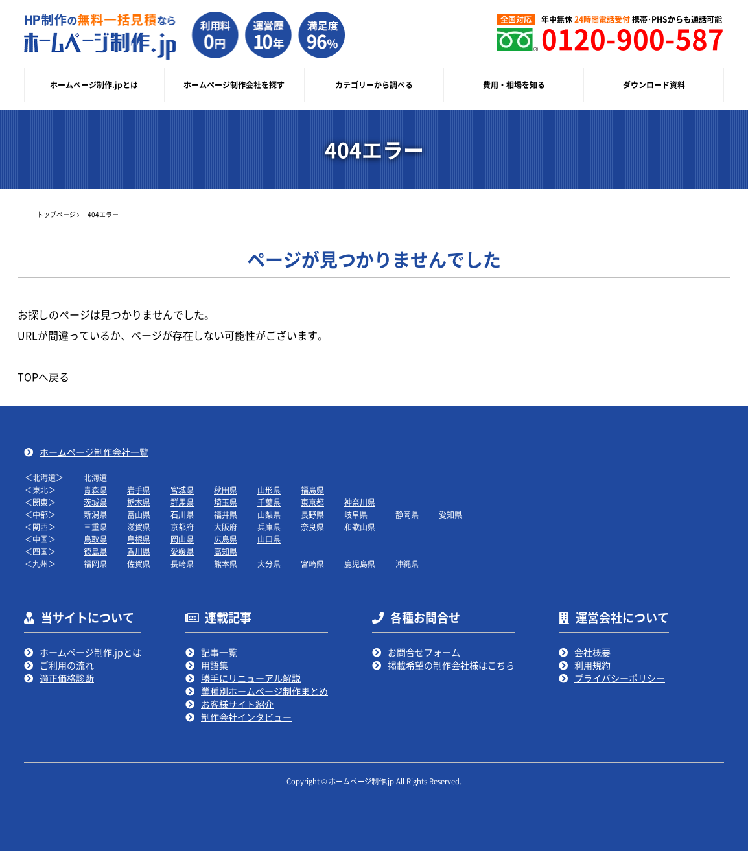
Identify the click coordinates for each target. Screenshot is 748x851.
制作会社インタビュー (246, 716)
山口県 (269, 538)
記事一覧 (219, 652)
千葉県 (269, 501)
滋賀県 (138, 526)
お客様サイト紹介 (237, 703)
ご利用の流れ (67, 665)
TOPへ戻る (43, 376)
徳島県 (95, 551)
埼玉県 (225, 501)
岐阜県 (356, 514)
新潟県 (95, 514)
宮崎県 (312, 563)
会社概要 (592, 652)
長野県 (312, 514)
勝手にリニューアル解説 (251, 677)
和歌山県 (359, 526)
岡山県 (182, 538)
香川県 (138, 551)
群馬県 (182, 501)
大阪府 (225, 526)
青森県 (95, 489)
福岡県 (95, 563)
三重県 (95, 526)
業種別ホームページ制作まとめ (264, 690)
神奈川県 (359, 501)
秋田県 (225, 489)
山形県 (269, 489)
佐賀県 (138, 563)
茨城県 (95, 501)
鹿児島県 (359, 563)
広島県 (225, 538)
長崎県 (182, 563)
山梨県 (269, 514)
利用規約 (592, 665)
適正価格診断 (67, 677)
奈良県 (312, 526)
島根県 (138, 538)
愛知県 (450, 514)
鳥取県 (95, 538)
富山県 (138, 514)
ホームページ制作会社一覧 (94, 451)
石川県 (182, 514)
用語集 (214, 665)
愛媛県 (182, 551)
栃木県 (138, 501)
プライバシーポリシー (619, 677)
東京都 (312, 501)
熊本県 (225, 563)
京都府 (182, 526)
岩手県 (138, 489)
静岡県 (407, 514)
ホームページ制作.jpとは (90, 652)
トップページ (56, 214)
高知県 (225, 551)
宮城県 (182, 489)
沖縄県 (407, 563)
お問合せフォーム (424, 652)
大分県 (269, 563)
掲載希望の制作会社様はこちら (451, 665)
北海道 (95, 477)
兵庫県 (269, 526)
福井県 (225, 514)
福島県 (312, 489)
